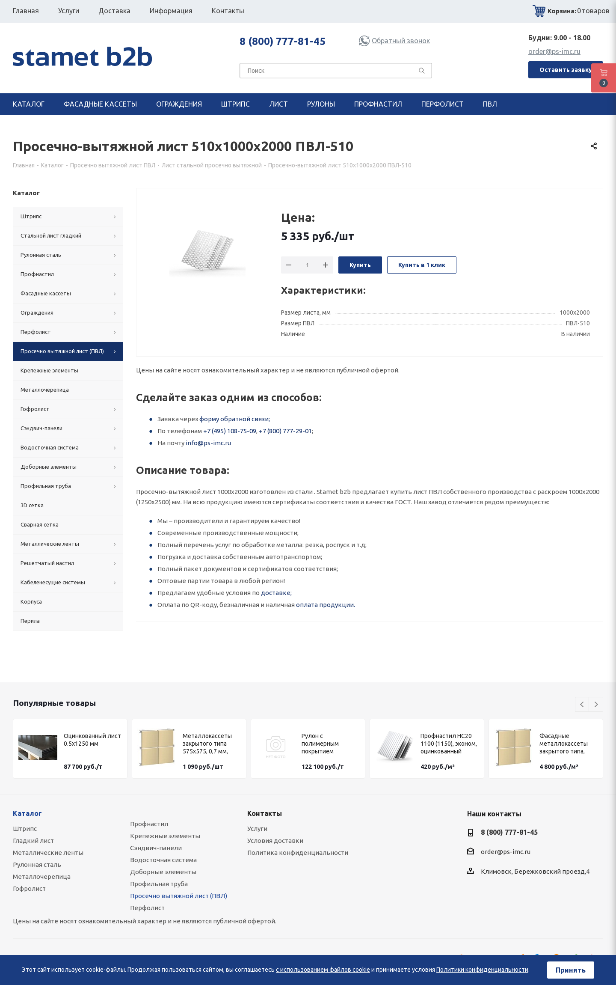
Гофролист (29, 888)
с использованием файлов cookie (323, 969)
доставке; (276, 592)
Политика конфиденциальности (297, 852)
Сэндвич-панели (156, 847)
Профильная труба (159, 883)
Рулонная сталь (37, 864)
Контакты (264, 813)
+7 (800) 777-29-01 (285, 430)
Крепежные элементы (165, 835)
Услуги (257, 828)
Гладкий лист (33, 840)
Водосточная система (163, 859)
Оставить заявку (565, 69)
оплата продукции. (325, 604)
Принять (571, 970)
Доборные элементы (163, 871)
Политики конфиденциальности (482, 969)
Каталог (27, 813)
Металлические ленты (48, 852)
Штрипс (25, 828)
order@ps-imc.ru (554, 51)
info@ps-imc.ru (208, 442)
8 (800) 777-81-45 (283, 41)
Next (596, 704)
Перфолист (147, 907)
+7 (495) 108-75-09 (229, 430)
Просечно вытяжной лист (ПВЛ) (178, 895)
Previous (582, 704)
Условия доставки (275, 840)
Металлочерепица (42, 876)
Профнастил (149, 823)
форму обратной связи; (234, 419)
